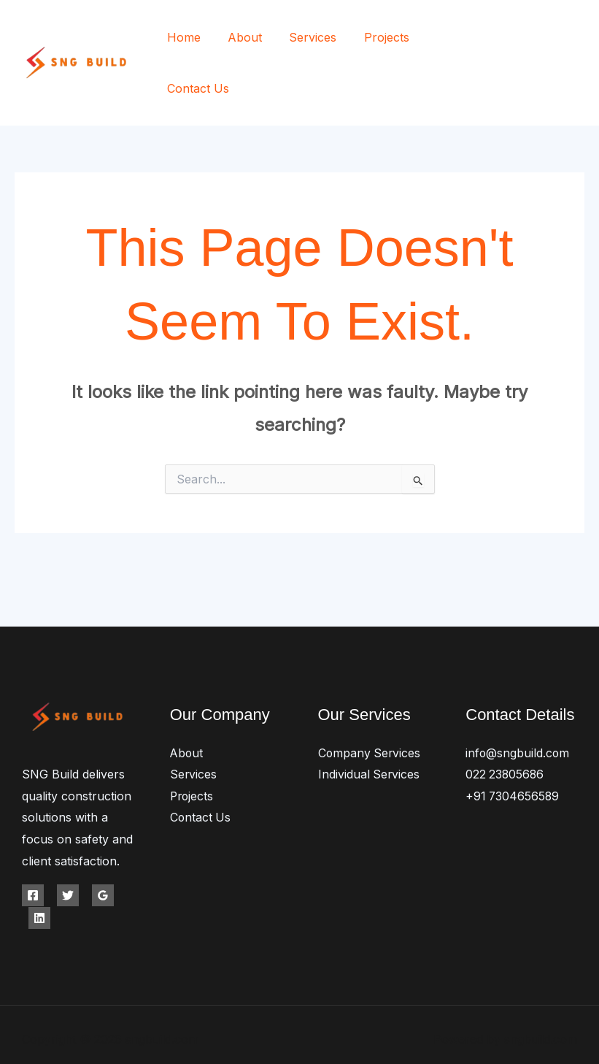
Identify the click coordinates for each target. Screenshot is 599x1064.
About (240, 39)
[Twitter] (546, 40)
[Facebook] (513, 40)
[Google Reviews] (103, 849)
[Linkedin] (39, 871)
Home (182, 39)
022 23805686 (505, 728)
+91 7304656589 (513, 750)
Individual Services (369, 728)
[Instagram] (578, 40)
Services (304, 39)
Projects (373, 39)
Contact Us (451, 39)
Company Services (370, 706)
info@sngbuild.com (518, 706)
